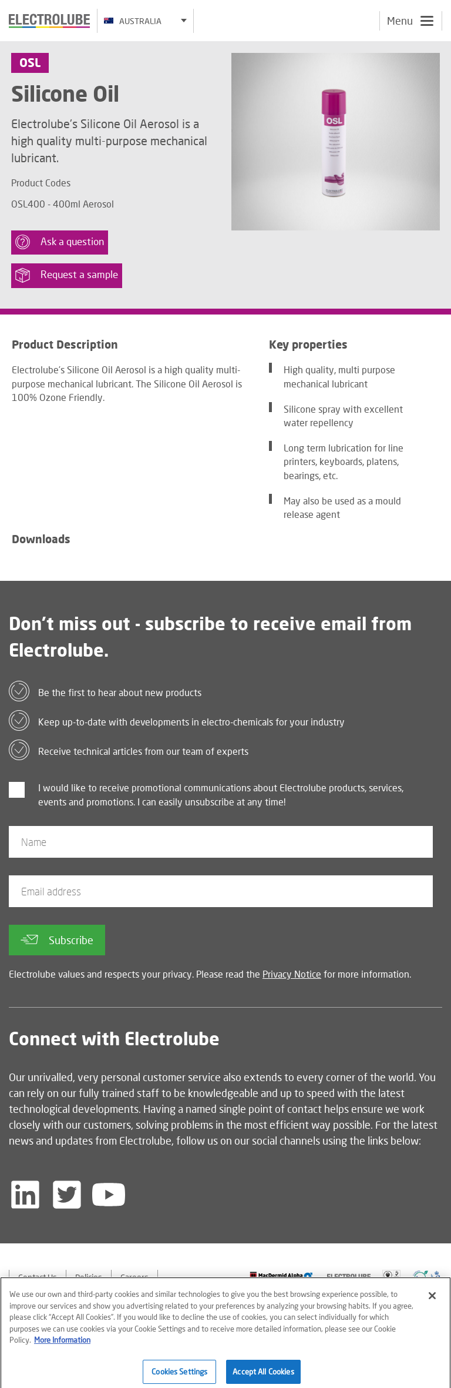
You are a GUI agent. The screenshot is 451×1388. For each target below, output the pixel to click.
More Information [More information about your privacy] (62, 1345)
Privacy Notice (291, 973)
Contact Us (37, 1277)
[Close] (432, 1301)
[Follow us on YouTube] (108, 1194)
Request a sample (66, 275)
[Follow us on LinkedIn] (25, 1194)
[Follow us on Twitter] (67, 1194)
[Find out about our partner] (281, 1276)
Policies (88, 1277)
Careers (134, 1277)
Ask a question (59, 242)
